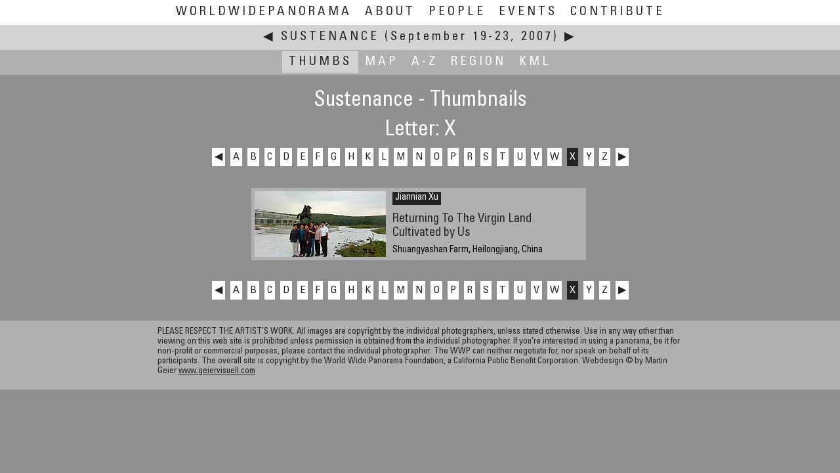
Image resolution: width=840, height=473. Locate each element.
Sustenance (330, 37)
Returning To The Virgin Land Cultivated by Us (462, 226)
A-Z (424, 62)
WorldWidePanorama (264, 12)
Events (528, 12)
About (390, 12)
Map (381, 62)
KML (535, 62)
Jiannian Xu (416, 197)
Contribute (617, 12)
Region (478, 62)
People (457, 12)
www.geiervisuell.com (216, 371)
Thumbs (320, 62)
